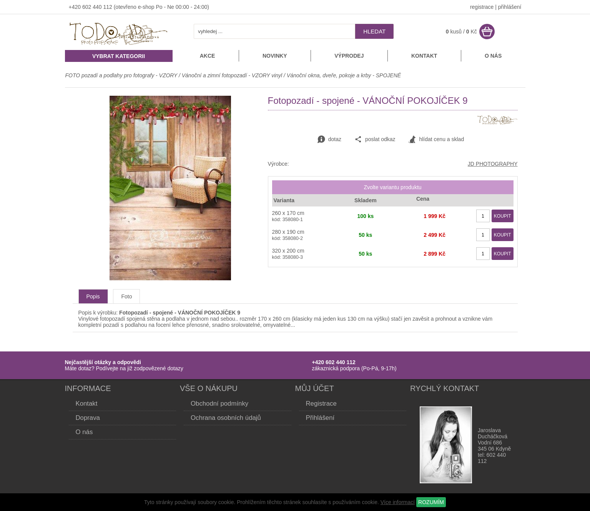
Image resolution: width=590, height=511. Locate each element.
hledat (374, 31)
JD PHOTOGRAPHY (493, 164)
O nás (493, 56)
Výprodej (349, 56)
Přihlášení (320, 417)
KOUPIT (502, 216)
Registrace (321, 403)
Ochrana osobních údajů (226, 417)
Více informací (398, 502)
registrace (482, 7)
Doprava (88, 417)
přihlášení (510, 7)
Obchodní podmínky (219, 403)
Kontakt (424, 56)
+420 (75, 7)
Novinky (275, 56)
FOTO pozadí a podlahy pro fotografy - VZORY (122, 75)
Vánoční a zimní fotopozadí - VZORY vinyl (232, 75)
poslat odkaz (375, 139)
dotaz (329, 139)
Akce (207, 56)
